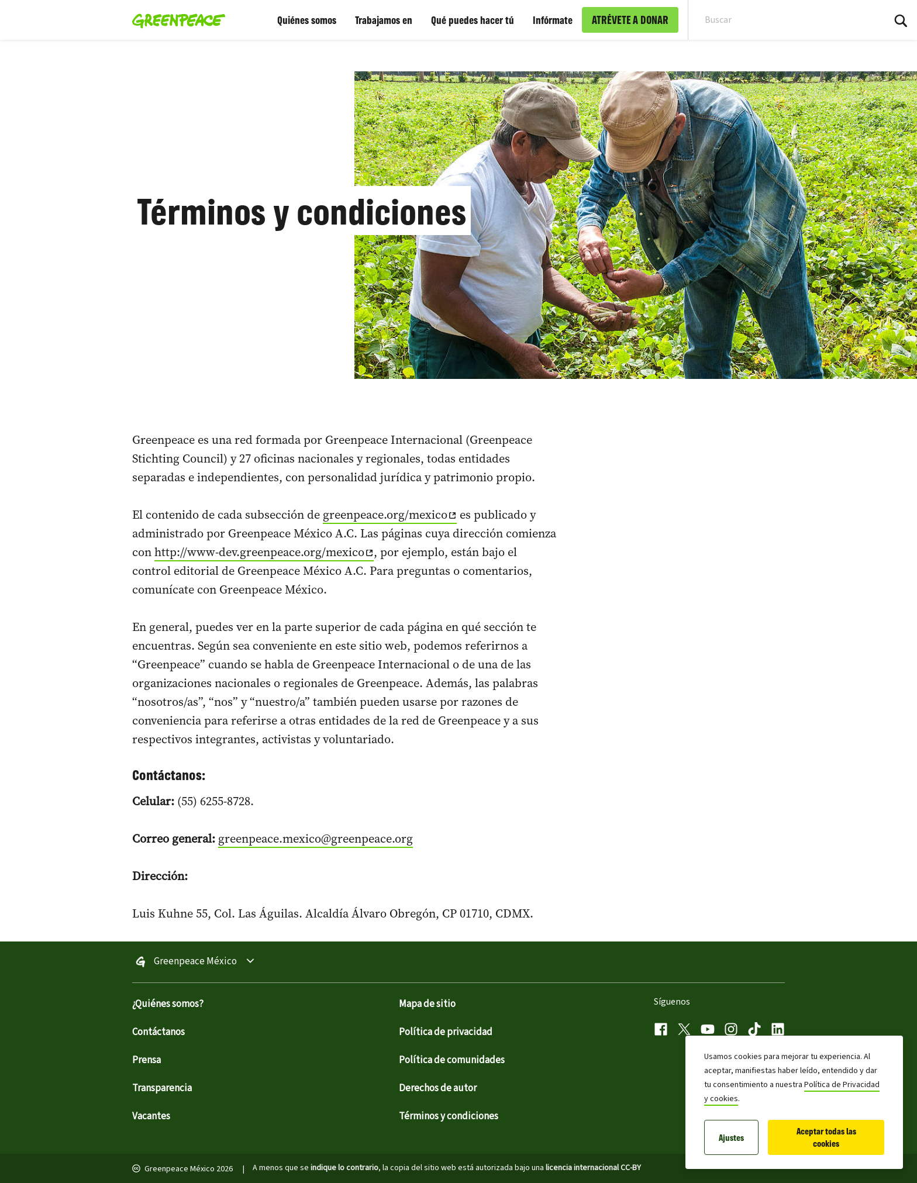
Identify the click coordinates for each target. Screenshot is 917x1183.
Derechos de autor (438, 1088)
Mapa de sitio (427, 1004)
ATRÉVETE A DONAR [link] (630, 19)
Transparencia (162, 1088)
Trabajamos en (383, 20)
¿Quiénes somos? (168, 1004)
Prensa (146, 1060)
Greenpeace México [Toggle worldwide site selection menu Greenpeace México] (195, 962)
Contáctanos (158, 1032)
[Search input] (778, 20)
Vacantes (151, 1116)
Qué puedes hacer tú (472, 20)
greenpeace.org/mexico (385, 514)
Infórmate (553, 20)
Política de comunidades (452, 1060)
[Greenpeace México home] (175, 20)
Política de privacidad (445, 1032)
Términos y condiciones (448, 1116)
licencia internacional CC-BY (593, 1168)
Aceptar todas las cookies (826, 1137)
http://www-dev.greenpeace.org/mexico (259, 552)
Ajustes (731, 1138)
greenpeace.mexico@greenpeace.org (315, 838)
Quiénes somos (306, 20)
